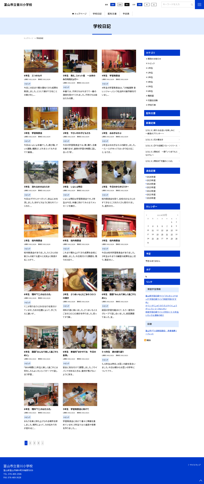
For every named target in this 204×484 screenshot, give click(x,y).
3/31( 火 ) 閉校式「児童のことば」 (159, 161)
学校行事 (152, 104)
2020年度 (151, 198)
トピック (151, 63)
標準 (139, 5)
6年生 (150, 91)
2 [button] (30, 443)
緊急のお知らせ (154, 58)
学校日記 (97, 13)
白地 (120, 5)
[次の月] (177, 215)
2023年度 (151, 187)
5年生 (150, 86)
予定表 (126, 13)
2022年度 (151, 190)
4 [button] (38, 443)
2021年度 (151, 194)
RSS (149, 340)
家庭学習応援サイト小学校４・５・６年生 (162, 311)
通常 (112, 5)
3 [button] (34, 443)
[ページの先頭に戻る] (200, 481)
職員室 (151, 95)
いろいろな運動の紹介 (154, 315)
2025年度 (151, 180)
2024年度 (151, 183)
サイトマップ (195, 464)
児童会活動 (153, 100)
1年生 (150, 68)
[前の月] (146, 215)
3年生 (150, 77)
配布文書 (112, 13)
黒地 (127, 5)
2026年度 (151, 176)
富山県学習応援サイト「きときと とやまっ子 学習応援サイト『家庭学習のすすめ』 (161, 299)
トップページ (81, 13)
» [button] (42, 443)
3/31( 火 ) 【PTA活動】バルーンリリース (161, 145)
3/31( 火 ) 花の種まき (154, 139)
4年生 (150, 81)
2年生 (150, 72)
